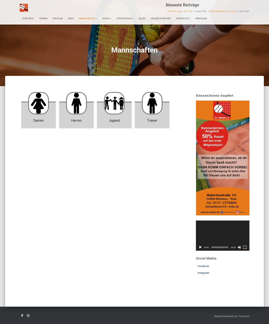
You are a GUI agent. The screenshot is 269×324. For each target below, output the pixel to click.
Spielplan (58, 18)
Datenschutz (183, 18)
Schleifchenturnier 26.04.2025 (222, 11)
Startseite (28, 18)
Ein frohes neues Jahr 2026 (179, 11)
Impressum (201, 18)
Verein (106, 18)
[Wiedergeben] (200, 247)
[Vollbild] (245, 247)
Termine (43, 18)
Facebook (203, 266)
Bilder (142, 18)
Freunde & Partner (161, 18)
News (71, 18)
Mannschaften (88, 18)
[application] (223, 236)
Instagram (203, 272)
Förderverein (125, 18)
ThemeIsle (243, 316)
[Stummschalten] (239, 247)
